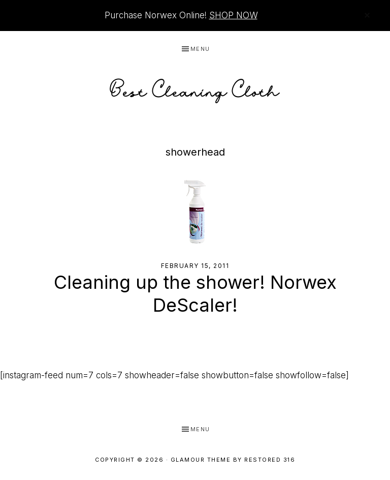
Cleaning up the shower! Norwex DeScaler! (195, 293)
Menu (200, 48)
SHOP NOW (233, 15)
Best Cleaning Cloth (195, 88)
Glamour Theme (201, 459)
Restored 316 (269, 459)
